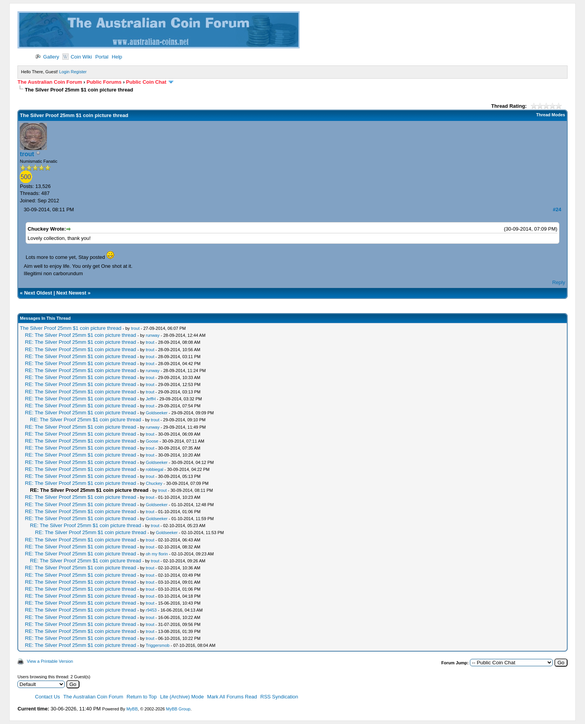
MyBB (132, 709)
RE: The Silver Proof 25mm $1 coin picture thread (80, 335)
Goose (152, 441)
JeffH (150, 398)
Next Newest (71, 293)
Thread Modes (550, 114)
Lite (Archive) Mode (182, 697)
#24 (557, 209)
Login (64, 71)
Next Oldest (38, 293)
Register (79, 71)
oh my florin (157, 554)
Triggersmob (157, 645)
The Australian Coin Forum (49, 82)
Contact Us (47, 697)
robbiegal (154, 469)
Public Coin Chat (146, 82)
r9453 (151, 610)
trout (27, 154)
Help (117, 57)
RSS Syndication (280, 697)
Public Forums (103, 82)
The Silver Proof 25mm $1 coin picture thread (70, 328)
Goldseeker (156, 412)
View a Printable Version (50, 661)
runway (152, 335)
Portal (102, 57)
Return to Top (142, 697)
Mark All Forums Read (232, 697)
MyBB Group (178, 709)
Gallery (47, 57)
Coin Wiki (77, 57)
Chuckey (154, 483)
